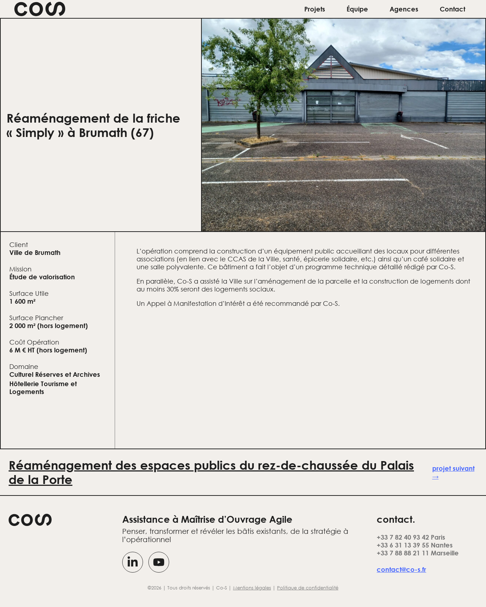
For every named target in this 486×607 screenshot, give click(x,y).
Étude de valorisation (42, 277)
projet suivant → (453, 472)
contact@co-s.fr (401, 569)
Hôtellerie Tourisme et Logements (43, 387)
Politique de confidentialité (307, 588)
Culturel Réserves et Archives (54, 374)
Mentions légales (252, 588)
